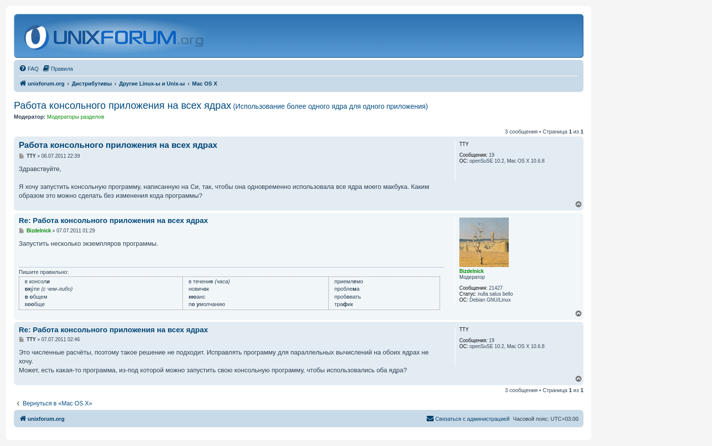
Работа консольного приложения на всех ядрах (221, 105)
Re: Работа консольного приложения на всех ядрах (113, 220)
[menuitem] (29, 69)
